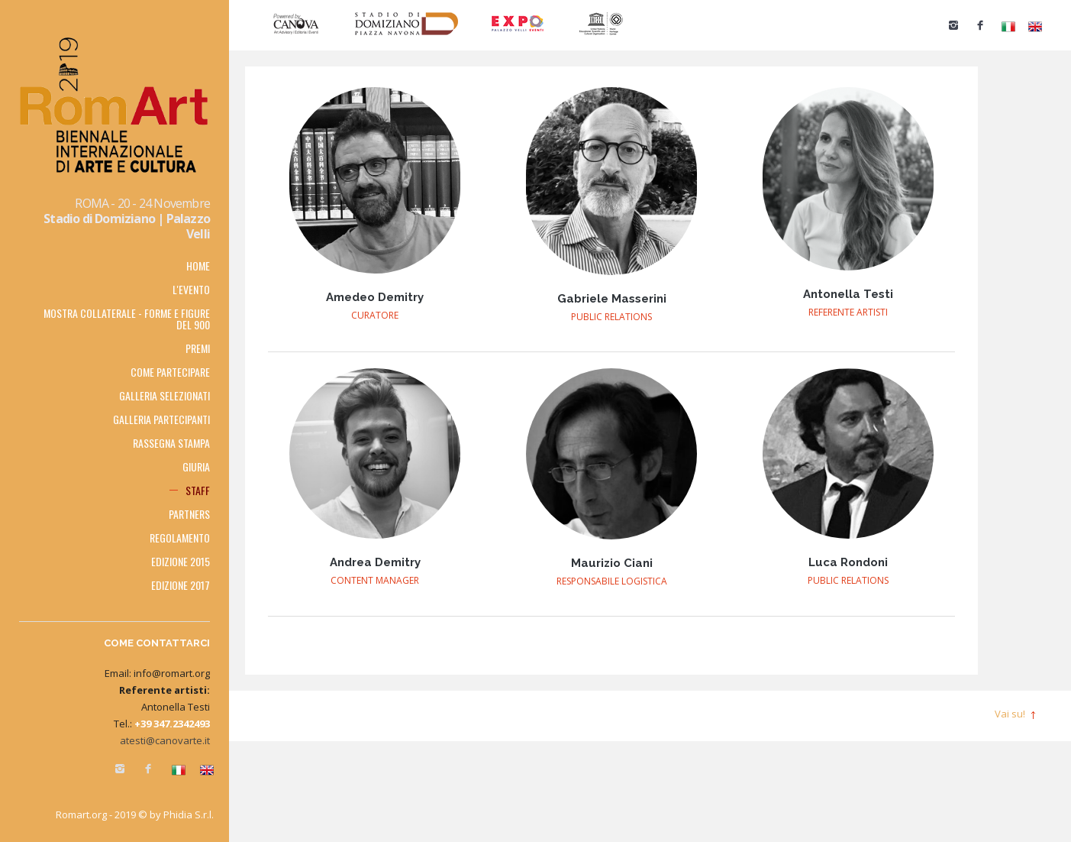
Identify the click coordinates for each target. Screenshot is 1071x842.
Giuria (196, 466)
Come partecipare (170, 372)
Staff (197, 490)
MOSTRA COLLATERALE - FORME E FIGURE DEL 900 (127, 318)
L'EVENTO (191, 289)
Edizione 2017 (180, 585)
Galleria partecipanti (161, 419)
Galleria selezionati (164, 395)
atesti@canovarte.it (165, 740)
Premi (197, 348)
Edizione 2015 (180, 561)
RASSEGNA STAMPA (171, 443)
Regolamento (180, 537)
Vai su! (1010, 714)
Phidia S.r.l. (188, 814)
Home (198, 265)
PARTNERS (189, 514)
